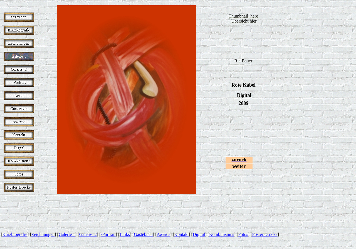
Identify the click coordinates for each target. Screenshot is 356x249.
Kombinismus (221, 234)
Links (125, 234)
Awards (163, 234)
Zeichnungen (43, 234)
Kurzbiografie (14, 234)
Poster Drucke (265, 234)
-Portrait (108, 234)
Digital (199, 234)
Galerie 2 (88, 234)
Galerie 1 (67, 234)
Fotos (243, 234)
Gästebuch (143, 234)
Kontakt (181, 234)
